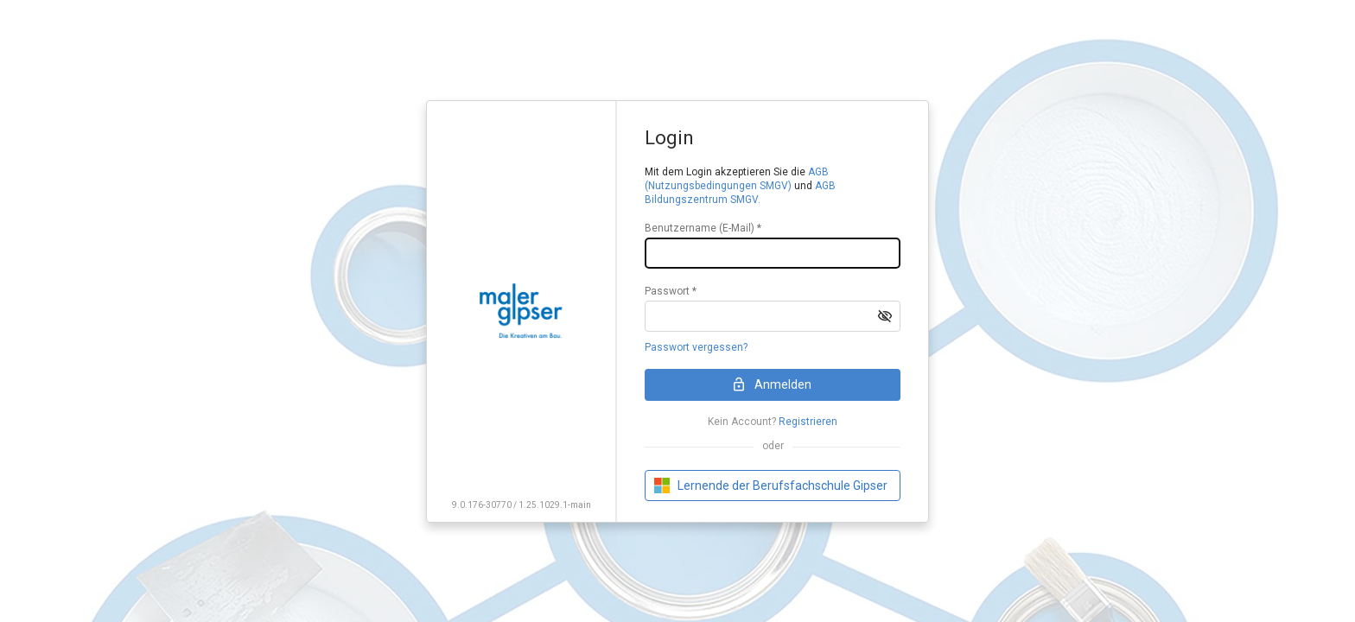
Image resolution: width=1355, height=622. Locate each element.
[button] (885, 316)
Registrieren (808, 422)
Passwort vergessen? (696, 347)
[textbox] (773, 253)
